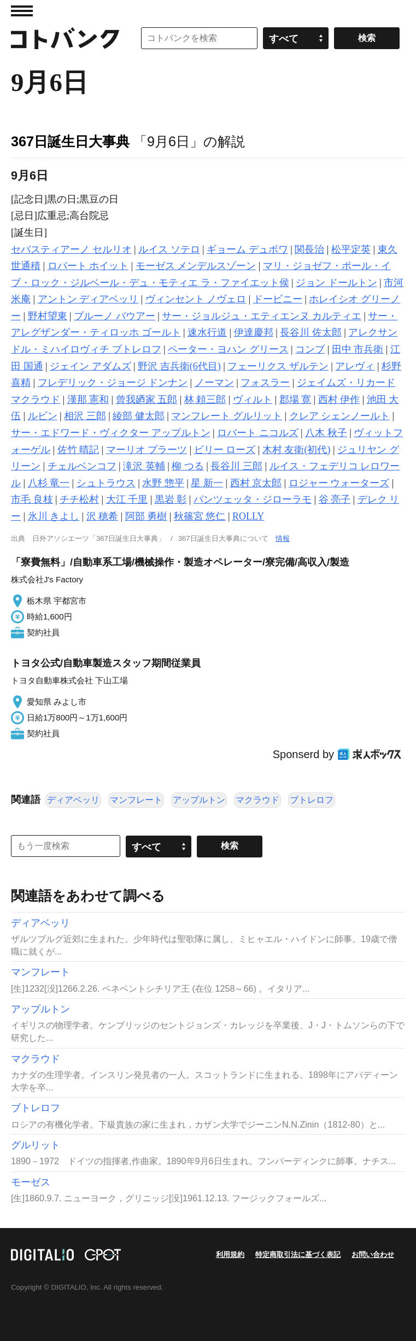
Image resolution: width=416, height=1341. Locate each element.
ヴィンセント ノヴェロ (196, 299)
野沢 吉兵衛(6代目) (179, 366)
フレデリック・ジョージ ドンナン (113, 382)
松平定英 (351, 249)
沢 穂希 (102, 516)
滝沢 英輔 (144, 466)
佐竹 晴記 (78, 449)
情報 (283, 538)
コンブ (310, 349)
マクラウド (257, 799)
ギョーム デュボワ (247, 249)
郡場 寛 (295, 399)
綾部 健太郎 (139, 415)
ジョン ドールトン (336, 282)
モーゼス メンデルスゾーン (196, 265)
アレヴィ (354, 366)
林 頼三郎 (205, 399)
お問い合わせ (372, 1254)
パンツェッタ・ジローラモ (253, 499)
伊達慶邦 (253, 332)
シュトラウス (106, 483)
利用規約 (230, 1254)
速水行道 (207, 332)
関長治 (309, 249)
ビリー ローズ (225, 449)
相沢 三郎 (85, 415)
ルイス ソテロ (169, 249)
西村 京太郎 (256, 483)
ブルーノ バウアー (114, 316)
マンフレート (136, 799)
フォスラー (265, 382)
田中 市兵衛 (358, 349)
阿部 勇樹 (146, 516)
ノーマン (214, 382)
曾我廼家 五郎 (147, 399)
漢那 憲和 (88, 399)
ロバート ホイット (88, 265)
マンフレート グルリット (226, 415)
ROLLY (248, 516)
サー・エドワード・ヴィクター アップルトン (110, 432)
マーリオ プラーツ (147, 449)
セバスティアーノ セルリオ (71, 249)
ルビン (42, 415)
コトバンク (65, 38)
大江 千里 (127, 499)
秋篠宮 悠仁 (200, 516)
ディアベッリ (73, 799)
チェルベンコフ (82, 466)
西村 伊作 (339, 399)
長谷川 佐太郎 (311, 332)
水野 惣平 (163, 483)
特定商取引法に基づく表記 (298, 1254)
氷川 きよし (54, 516)
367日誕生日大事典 (70, 141)
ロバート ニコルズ (257, 432)
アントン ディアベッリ (88, 299)
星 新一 (207, 483)
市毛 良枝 (32, 499)
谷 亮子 (335, 499)
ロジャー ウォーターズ (339, 483)
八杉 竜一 (49, 483)
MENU (22, 11)
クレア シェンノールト (339, 415)
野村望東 (47, 316)
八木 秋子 (326, 432)
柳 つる (188, 466)
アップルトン (199, 799)
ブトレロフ (311, 799)
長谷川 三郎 (236, 466)
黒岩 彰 (171, 499)
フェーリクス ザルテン (278, 366)
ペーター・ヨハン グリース (228, 349)
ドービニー (277, 299)
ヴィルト (252, 399)
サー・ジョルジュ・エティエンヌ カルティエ (261, 316)
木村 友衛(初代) (296, 449)
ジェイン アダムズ (90, 366)
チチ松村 (79, 499)
